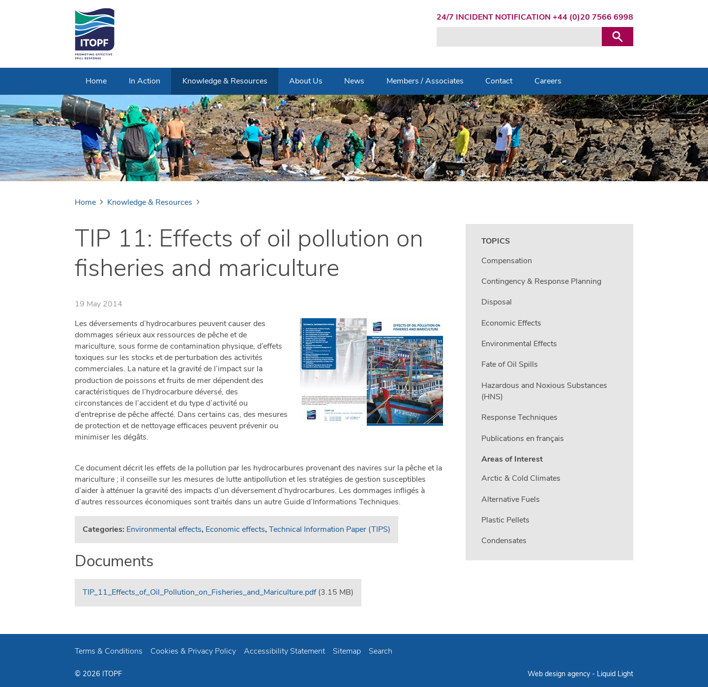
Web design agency (560, 674)
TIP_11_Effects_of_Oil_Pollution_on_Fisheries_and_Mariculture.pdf (199, 592)
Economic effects (235, 529)
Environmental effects (164, 529)
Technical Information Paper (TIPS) (329, 529)
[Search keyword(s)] (519, 37)
